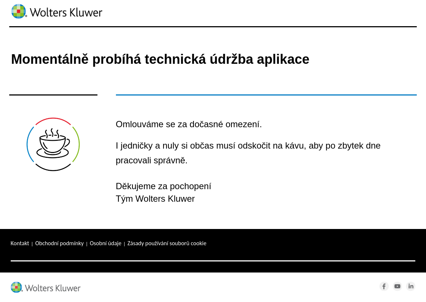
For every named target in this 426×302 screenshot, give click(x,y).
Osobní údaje (105, 243)
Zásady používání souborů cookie (166, 243)
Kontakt (20, 243)
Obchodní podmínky (59, 243)
